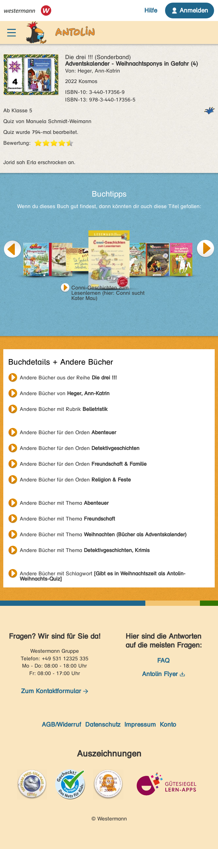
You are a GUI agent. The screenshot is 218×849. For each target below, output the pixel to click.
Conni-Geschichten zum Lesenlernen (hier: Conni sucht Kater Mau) (108, 288)
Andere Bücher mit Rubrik (64, 409)
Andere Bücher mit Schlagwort (102, 574)
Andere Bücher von (64, 393)
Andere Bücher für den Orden (68, 432)
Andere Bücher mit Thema (64, 503)
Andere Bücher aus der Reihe (68, 377)
